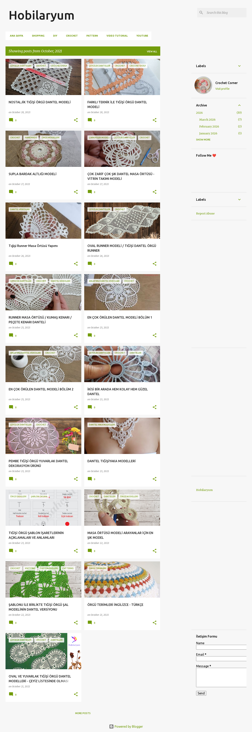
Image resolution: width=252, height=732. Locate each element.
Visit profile (222, 88)
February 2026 (209, 126)
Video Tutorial (116, 35)
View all (152, 51)
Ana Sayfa (15, 35)
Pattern (91, 35)
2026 (199, 113)
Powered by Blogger (126, 726)
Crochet (71, 35)
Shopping (37, 35)
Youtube (141, 35)
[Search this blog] (225, 12)
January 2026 (208, 133)
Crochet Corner (226, 83)
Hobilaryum (42, 15)
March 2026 (207, 119)
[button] (75, 120)
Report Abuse (205, 213)
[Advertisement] (175, 118)
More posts (83, 713)
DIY (54, 35)
